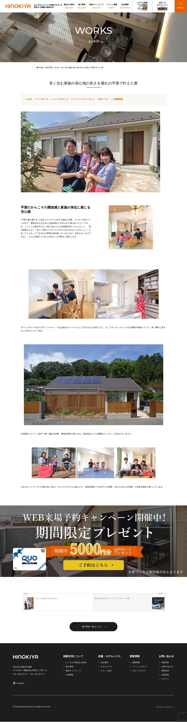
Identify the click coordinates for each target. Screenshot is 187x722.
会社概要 (125, 6)
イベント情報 (111, 6)
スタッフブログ (139, 671)
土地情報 (70, 675)
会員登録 (165, 675)
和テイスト (103, 99)
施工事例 (81, 6)
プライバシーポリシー (164, 707)
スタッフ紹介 (107, 671)
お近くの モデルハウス (162, 6)
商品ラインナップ (96, 6)
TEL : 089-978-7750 (20, 674)
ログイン (165, 679)
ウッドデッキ (41, 99)
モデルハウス (107, 667)
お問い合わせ (167, 667)
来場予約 (165, 663)
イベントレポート (140, 667)
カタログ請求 (142, 6)
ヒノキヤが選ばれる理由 (77, 663)
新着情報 (136, 663)
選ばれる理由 (69, 6)
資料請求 (165, 671)
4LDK (28, 99)
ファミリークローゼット (83, 99)
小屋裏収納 (117, 99)
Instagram (18, 683)
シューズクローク (59, 99)
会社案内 (105, 663)
